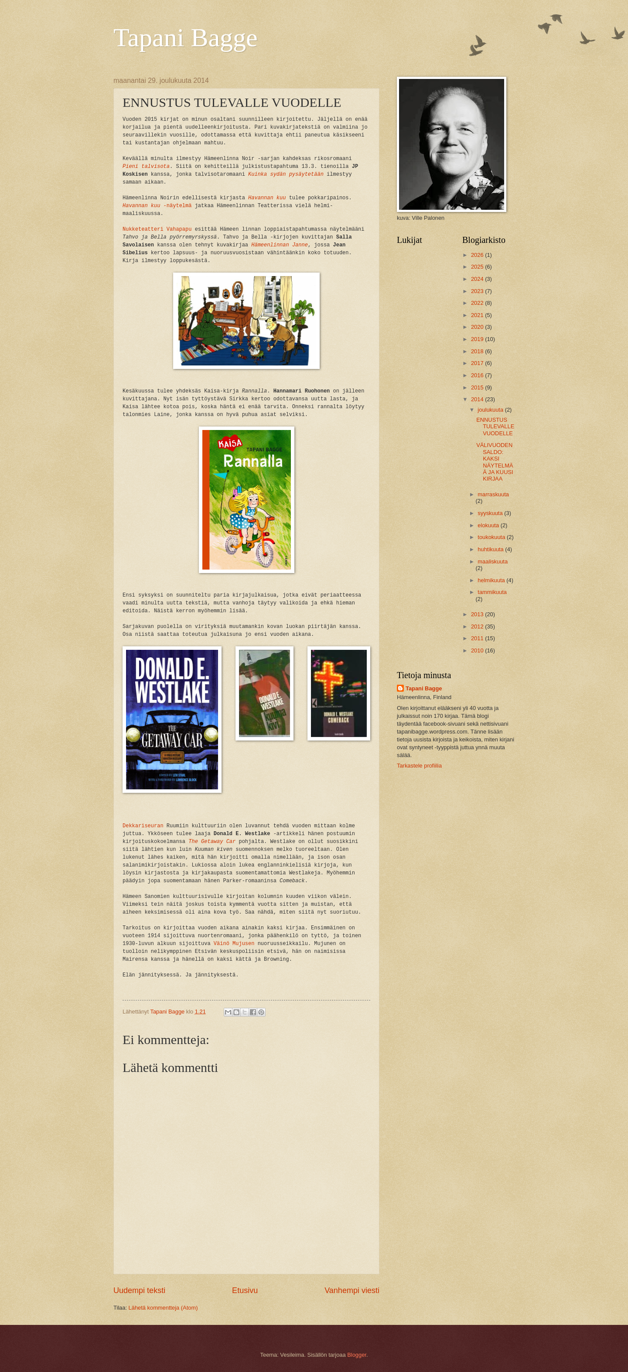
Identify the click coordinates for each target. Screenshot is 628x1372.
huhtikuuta (491, 549)
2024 (478, 279)
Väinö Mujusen (234, 944)
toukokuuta (492, 537)
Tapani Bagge (185, 37)
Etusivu (245, 1290)
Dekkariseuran (143, 826)
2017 (478, 363)
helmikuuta (492, 580)
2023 (478, 291)
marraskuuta (493, 494)
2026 (478, 255)
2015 (478, 387)
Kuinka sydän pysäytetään (286, 174)
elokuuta (489, 525)
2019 (478, 339)
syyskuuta (491, 513)
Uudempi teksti (139, 1290)
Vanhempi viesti (351, 1290)
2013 (478, 614)
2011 (478, 638)
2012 (478, 626)
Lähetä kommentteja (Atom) (163, 1307)
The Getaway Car (212, 842)
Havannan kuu (267, 198)
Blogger (356, 1355)
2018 (478, 351)
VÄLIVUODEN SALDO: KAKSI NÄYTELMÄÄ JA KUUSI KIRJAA (494, 462)
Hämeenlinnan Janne (279, 245)
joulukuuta (491, 409)
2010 (478, 650)
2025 (478, 266)
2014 (478, 399)
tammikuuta (492, 592)
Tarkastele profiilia (419, 765)
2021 (478, 315)
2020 (478, 327)
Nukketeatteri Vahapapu (157, 229)
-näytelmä (157, 206)
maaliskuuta (493, 561)
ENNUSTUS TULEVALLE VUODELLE (495, 426)
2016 (478, 375)
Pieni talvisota (146, 167)
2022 (478, 303)
